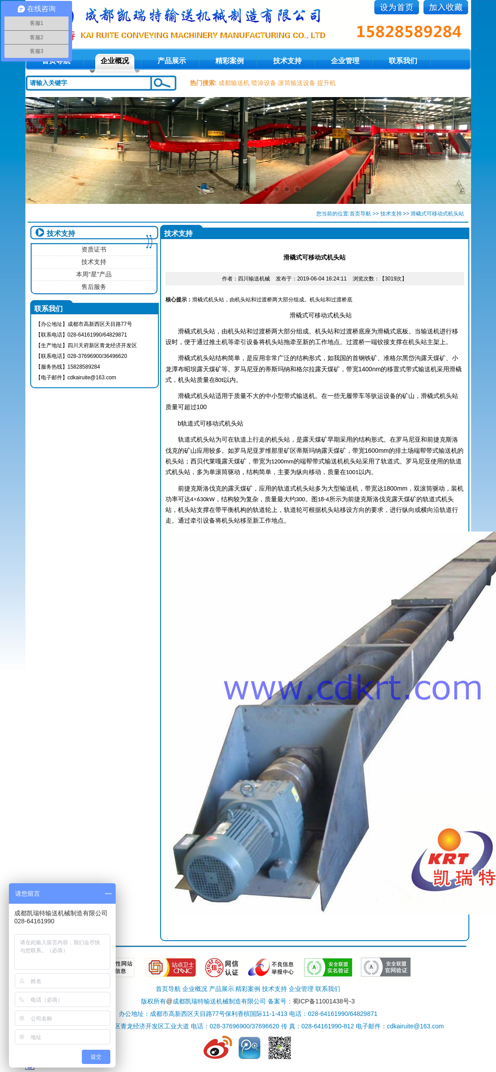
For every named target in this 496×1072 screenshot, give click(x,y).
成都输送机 (234, 82)
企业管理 (345, 61)
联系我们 (403, 61)
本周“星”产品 (93, 274)
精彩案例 (229, 61)
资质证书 (93, 249)
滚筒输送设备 (296, 82)
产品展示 (171, 61)
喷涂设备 (263, 82)
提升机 (326, 82)
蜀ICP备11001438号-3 (324, 1001)
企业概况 (115, 61)
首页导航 (360, 214)
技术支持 (287, 61)
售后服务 (93, 286)
